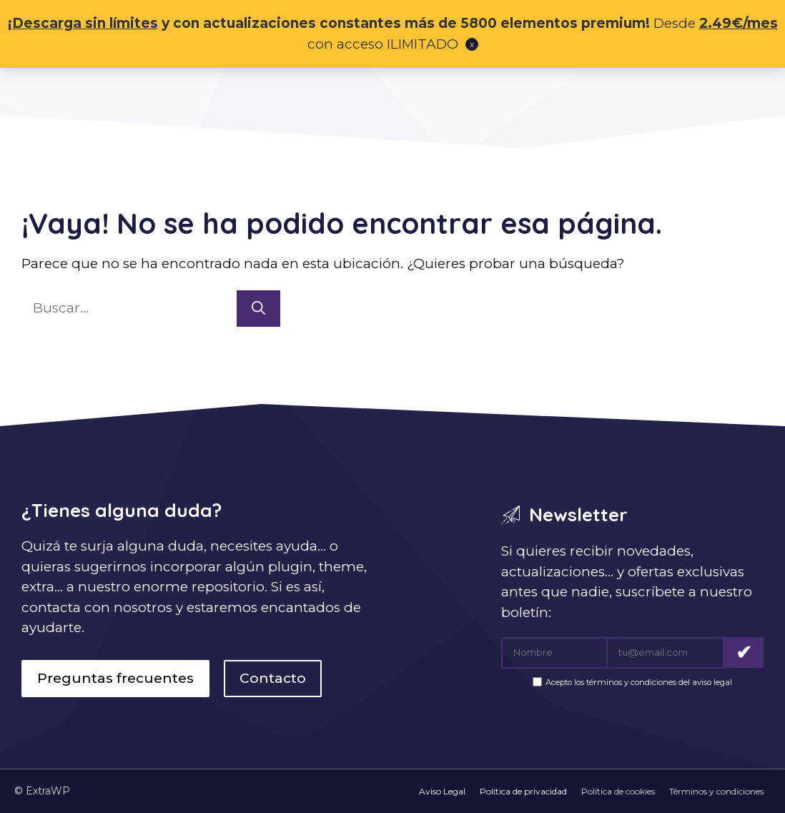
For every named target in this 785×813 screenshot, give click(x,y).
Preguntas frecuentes (115, 678)
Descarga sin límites (85, 23)
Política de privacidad (523, 791)
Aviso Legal (442, 791)
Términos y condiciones (716, 791)
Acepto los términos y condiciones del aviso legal (638, 683)
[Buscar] (258, 308)
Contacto (273, 678)
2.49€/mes (738, 23)
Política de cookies (618, 791)
